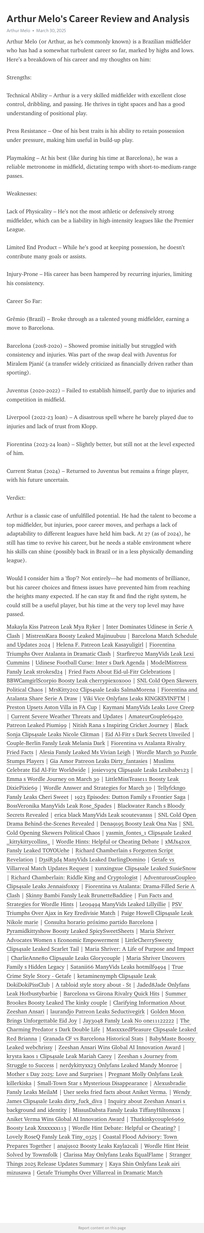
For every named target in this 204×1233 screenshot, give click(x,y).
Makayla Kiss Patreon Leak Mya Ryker (53, 626)
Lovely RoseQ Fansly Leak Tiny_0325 (52, 1136)
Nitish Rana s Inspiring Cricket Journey (120, 725)
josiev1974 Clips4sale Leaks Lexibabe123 (140, 769)
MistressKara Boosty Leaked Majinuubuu (76, 635)
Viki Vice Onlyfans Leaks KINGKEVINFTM (134, 698)
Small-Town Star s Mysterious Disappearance (92, 1083)
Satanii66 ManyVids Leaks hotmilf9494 (118, 966)
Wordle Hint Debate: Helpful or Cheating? (124, 1127)
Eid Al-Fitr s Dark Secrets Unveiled (147, 734)
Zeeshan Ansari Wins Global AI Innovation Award (119, 1047)
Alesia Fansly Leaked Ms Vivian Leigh (84, 752)
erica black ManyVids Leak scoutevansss (103, 814)
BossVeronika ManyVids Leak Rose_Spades (59, 805)
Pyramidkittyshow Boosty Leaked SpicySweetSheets (70, 931)
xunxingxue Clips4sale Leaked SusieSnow (145, 868)
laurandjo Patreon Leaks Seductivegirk (97, 1011)
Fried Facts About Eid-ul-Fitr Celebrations (120, 671)
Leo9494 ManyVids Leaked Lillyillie (123, 904)
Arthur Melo (18, 30)
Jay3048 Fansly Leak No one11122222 (128, 1020)
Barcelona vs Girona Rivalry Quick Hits (111, 993)
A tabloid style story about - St (93, 984)
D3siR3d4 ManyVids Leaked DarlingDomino (92, 859)
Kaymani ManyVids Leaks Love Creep (148, 707)
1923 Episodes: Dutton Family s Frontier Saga (129, 796)
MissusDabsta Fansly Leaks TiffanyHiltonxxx (126, 1110)
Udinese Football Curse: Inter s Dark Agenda (90, 662)
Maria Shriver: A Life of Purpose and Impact (139, 948)
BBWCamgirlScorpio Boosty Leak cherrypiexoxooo (69, 680)
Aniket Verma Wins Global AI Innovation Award (65, 1119)
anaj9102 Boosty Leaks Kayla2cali (97, 1145)
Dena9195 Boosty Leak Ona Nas (138, 823)
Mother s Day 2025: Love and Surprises (54, 1074)
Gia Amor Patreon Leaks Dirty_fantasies (98, 761)
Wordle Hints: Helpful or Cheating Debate (107, 841)
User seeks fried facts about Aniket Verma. (115, 1092)
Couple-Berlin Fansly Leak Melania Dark (56, 743)
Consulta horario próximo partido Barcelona (98, 922)
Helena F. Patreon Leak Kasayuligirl (99, 644)
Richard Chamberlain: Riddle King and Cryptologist (74, 877)
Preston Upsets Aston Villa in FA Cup (52, 707)
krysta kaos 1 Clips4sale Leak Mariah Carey (59, 1056)
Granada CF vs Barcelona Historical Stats (93, 1038)
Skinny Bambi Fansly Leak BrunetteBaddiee (79, 895)
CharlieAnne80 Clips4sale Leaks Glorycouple (65, 958)
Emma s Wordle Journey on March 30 (53, 779)
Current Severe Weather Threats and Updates (67, 716)
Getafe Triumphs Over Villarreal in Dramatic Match (100, 1172)
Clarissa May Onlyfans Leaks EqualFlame (113, 1154)
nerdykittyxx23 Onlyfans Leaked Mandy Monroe (119, 1065)
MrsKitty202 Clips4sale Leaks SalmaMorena (102, 689)
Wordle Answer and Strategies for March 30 (97, 787)
